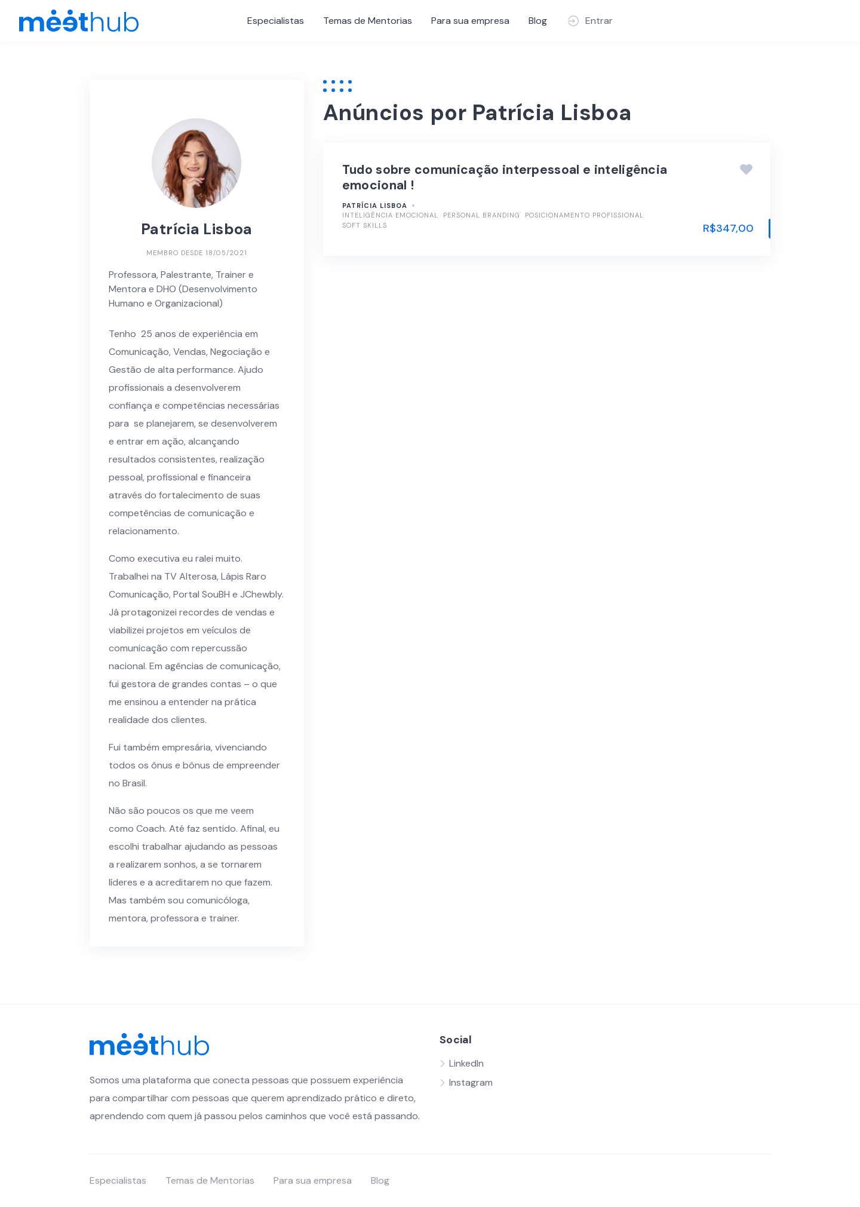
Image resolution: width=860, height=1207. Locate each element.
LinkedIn (466, 1063)
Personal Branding (481, 215)
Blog (538, 20)
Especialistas (275, 20)
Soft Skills (364, 225)
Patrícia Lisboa (374, 205)
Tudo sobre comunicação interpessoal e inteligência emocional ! (505, 177)
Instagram (471, 1082)
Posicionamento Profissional (584, 215)
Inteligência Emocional (390, 215)
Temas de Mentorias (367, 20)
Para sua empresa (470, 20)
